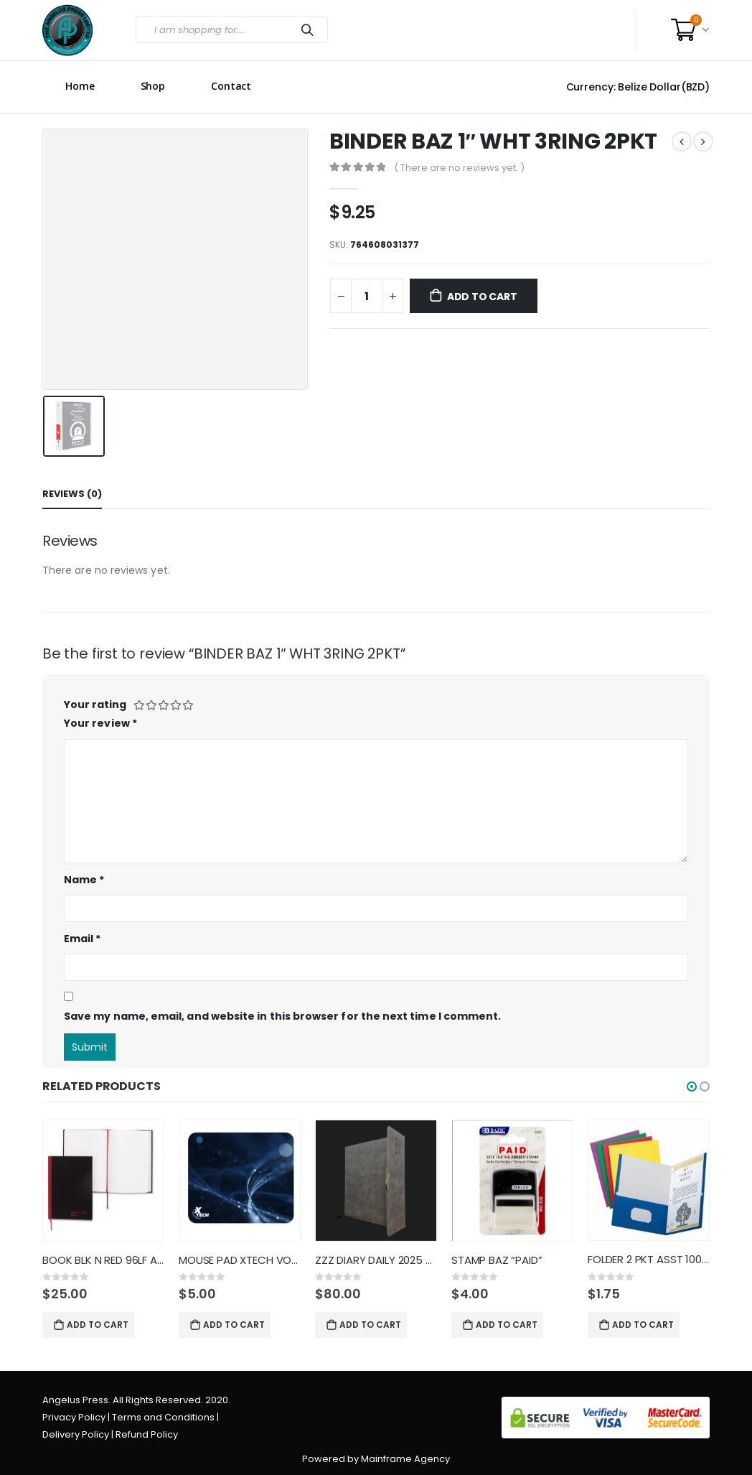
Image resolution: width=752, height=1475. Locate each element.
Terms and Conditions (163, 1417)
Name (84, 880)
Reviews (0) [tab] (72, 494)
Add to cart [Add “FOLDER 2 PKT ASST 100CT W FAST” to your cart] (643, 1324)
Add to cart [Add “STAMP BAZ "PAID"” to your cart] (506, 1324)
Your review (100, 723)
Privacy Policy (73, 1417)
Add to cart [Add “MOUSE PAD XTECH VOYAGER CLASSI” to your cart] (234, 1324)
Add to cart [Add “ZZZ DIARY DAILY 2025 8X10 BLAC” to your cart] (370, 1324)
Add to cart (482, 296)
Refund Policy (147, 1434)
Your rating (95, 704)
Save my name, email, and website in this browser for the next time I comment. (282, 1016)
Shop (153, 86)
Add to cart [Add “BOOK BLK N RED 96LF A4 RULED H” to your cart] (97, 1324)
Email (82, 938)
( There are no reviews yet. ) (459, 168)
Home (80, 86)
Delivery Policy (75, 1434)
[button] (691, 1086)
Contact (231, 86)
